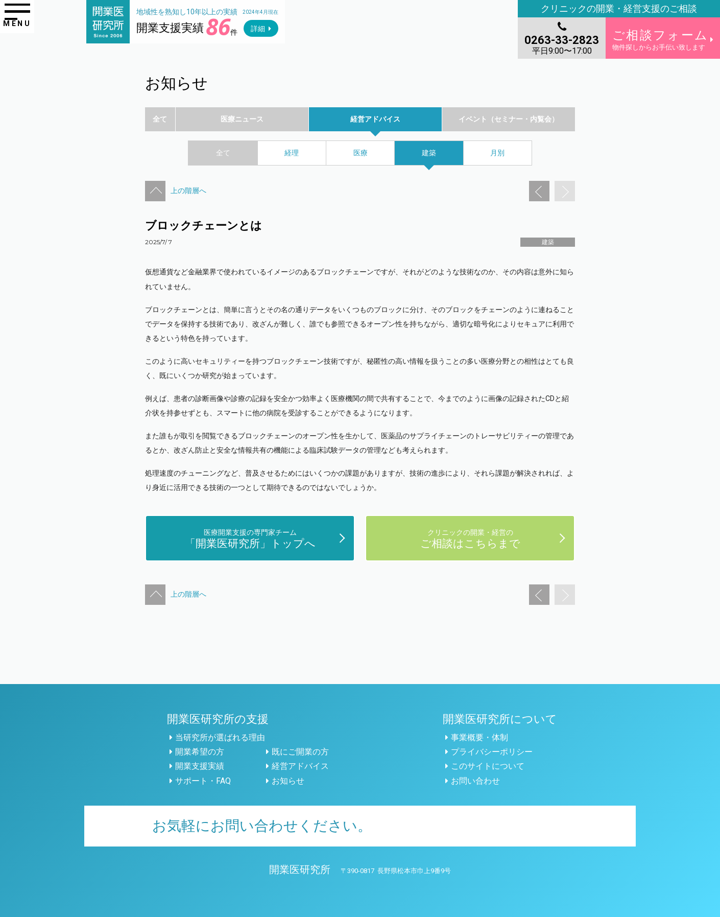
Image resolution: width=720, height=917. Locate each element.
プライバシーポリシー (492, 752)
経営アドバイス (300, 766)
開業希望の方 (199, 752)
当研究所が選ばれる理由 (220, 737)
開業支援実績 (199, 766)
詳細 (258, 29)
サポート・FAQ (203, 781)
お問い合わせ (475, 781)
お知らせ (288, 781)
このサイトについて (487, 766)
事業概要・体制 (479, 737)
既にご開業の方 (300, 752)
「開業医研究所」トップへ (250, 538)
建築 (548, 242)
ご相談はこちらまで (470, 538)
